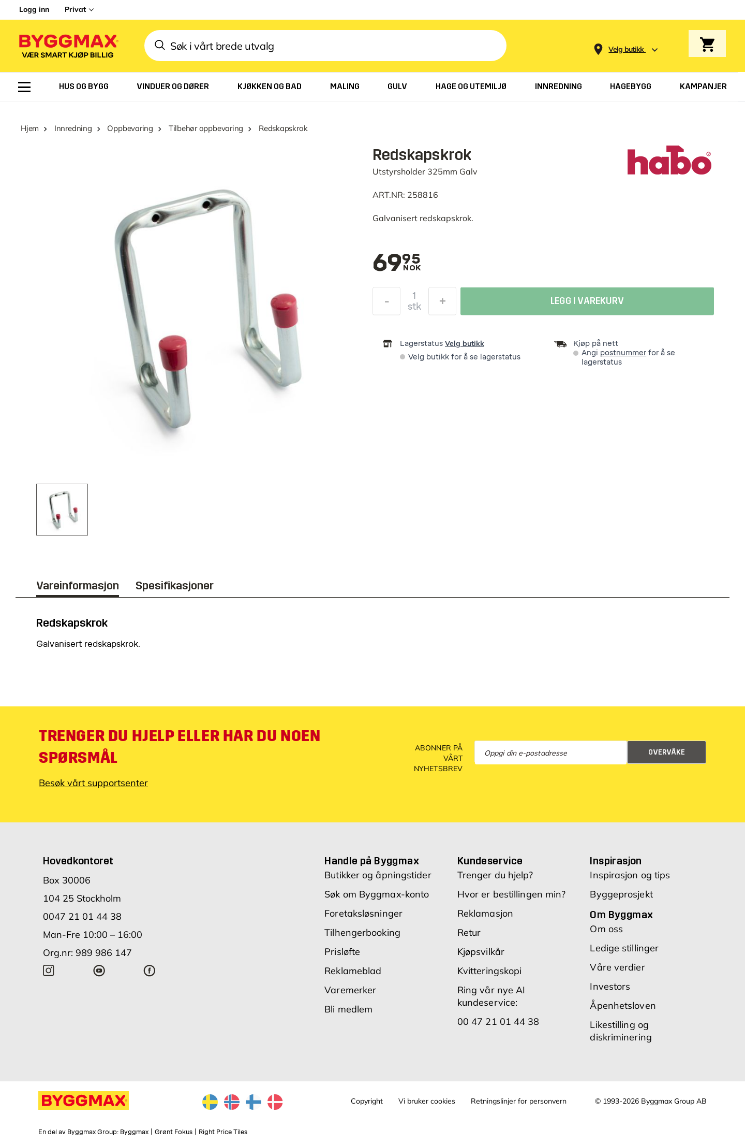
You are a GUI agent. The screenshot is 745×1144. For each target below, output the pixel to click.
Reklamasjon (485, 913)
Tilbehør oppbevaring (206, 128)
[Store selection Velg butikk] (626, 49)
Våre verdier (617, 967)
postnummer (623, 353)
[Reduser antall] (386, 304)
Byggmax (134, 1132)
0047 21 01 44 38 (82, 916)
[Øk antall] (442, 304)
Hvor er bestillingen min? (511, 894)
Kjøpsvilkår (480, 952)
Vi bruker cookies (426, 1101)
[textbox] (397, 264)
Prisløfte (342, 952)
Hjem (30, 128)
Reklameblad (352, 971)
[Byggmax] (68, 46)
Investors (610, 986)
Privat (75, 9)
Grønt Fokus (173, 1132)
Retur (469, 932)
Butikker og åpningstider (377, 875)
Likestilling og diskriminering (620, 1031)
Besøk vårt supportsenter (93, 783)
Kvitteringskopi (489, 971)
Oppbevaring (130, 128)
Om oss (606, 929)
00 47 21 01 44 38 (498, 1021)
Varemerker (350, 990)
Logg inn (34, 9)
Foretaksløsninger (363, 913)
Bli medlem (348, 1009)
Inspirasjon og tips (630, 875)
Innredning (73, 128)
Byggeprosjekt (621, 894)
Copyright (367, 1101)
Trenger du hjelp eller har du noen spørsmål (179, 747)
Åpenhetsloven (622, 1005)
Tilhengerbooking (362, 932)
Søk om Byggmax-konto (376, 894)
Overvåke (666, 752)
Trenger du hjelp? (495, 875)
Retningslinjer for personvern (519, 1101)
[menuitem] (24, 87)
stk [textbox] (414, 309)
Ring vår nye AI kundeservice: (491, 996)
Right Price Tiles (223, 1132)
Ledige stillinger (624, 948)
